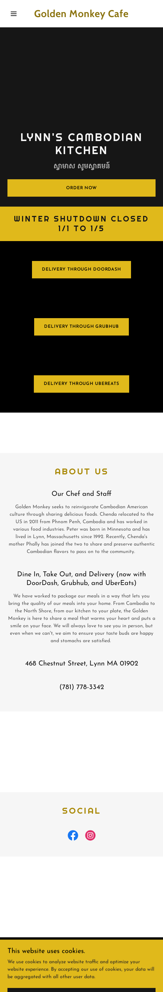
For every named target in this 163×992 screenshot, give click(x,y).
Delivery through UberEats (81, 384)
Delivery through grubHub (81, 326)
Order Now (81, 188)
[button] (18, 13)
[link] (81, 15)
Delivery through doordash (81, 269)
